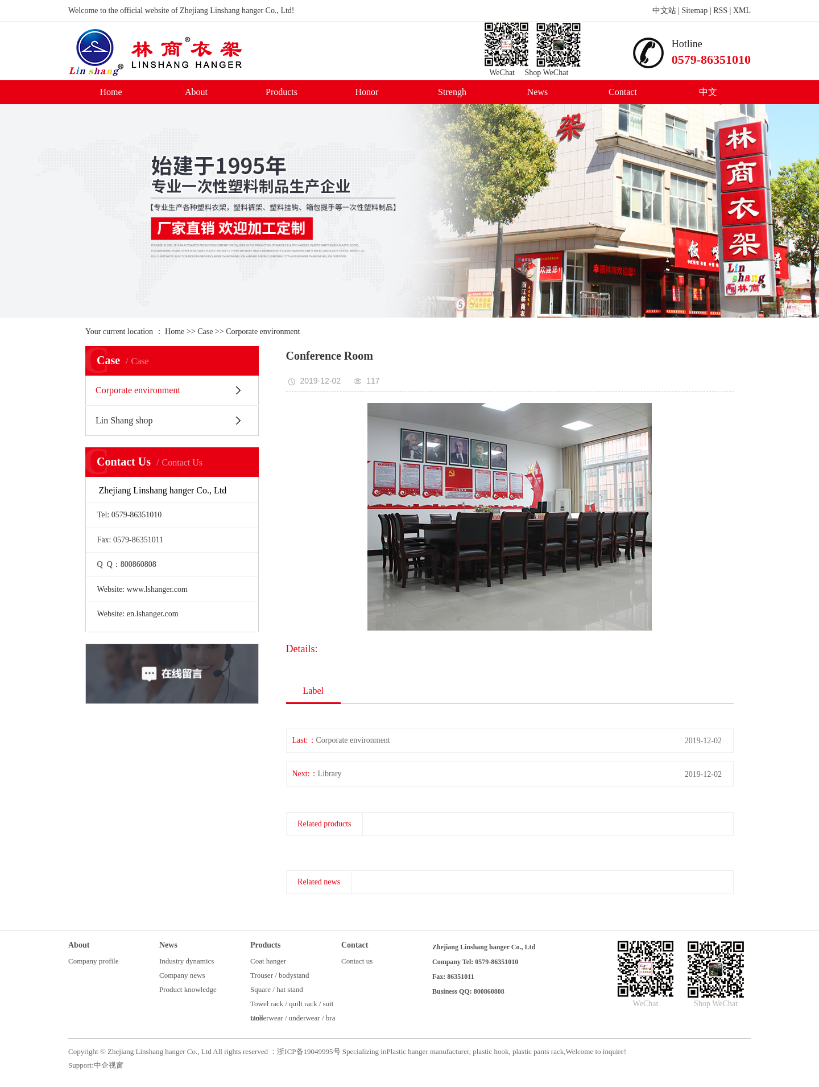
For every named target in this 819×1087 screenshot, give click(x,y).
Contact (623, 92)
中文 (708, 92)
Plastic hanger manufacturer (427, 1051)
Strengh (452, 92)
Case (205, 331)
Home (111, 92)
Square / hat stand (276, 989)
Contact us (357, 961)
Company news (182, 975)
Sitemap (694, 10)
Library (330, 773)
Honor (367, 92)
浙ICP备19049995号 (308, 1051)
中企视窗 (108, 1065)
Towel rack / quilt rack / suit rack (291, 1005)
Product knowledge (188, 989)
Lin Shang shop (124, 420)
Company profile (93, 961)
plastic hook (489, 1051)
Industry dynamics (186, 961)
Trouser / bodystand (279, 975)
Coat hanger (268, 961)
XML (742, 10)
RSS (720, 10)
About (196, 92)
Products (281, 92)
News (537, 92)
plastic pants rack (537, 1051)
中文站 (664, 10)
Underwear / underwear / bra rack (292, 1019)
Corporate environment (263, 331)
